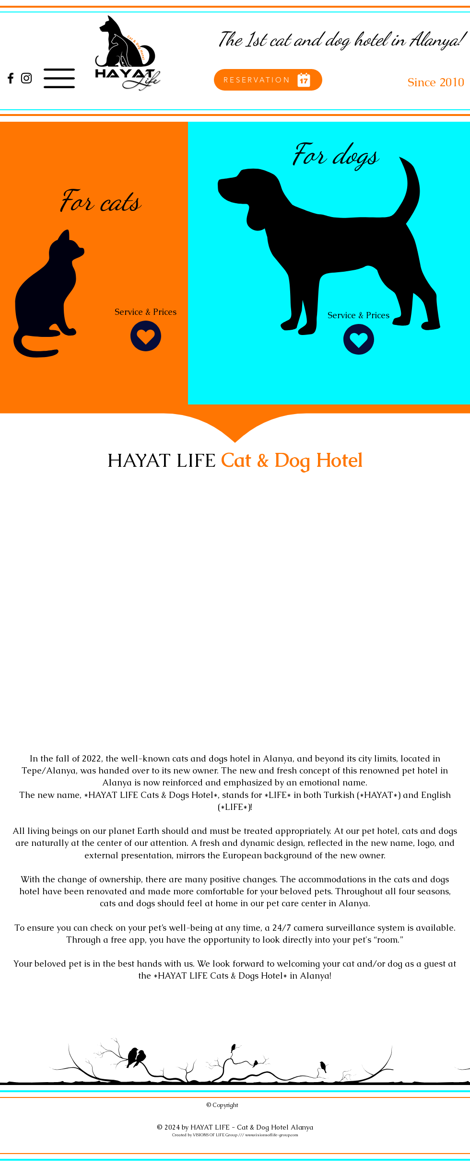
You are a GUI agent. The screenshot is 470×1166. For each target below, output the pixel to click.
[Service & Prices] (146, 330)
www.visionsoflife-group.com (271, 1134)
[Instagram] (26, 78)
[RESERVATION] (268, 80)
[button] (59, 78)
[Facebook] (10, 78)
